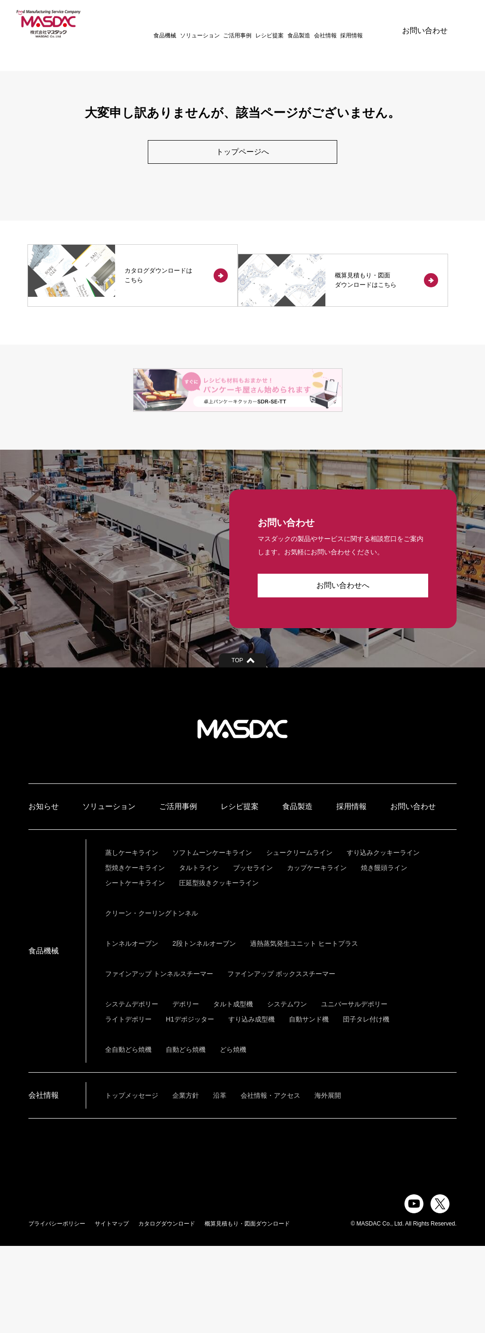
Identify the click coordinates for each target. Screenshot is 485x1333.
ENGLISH (367, 23)
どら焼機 (233, 1136)
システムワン (287, 1091)
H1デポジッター (190, 1106)
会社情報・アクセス (270, 1182)
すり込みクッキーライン (383, 939)
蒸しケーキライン (131, 939)
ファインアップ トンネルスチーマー (159, 1061)
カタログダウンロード (166, 1310)
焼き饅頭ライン (384, 955)
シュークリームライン (299, 939)
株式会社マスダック (242, 816)
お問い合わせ (425, 23)
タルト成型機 (233, 1091)
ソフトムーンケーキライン (212, 939)
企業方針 (185, 1182)
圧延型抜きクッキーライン (219, 970)
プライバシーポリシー (56, 1310)
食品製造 (283, 23)
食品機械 (149, 23)
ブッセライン (253, 955)
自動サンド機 (309, 1106)
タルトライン (199, 955)
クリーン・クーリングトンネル (151, 1000)
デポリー (185, 1091)
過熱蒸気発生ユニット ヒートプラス (304, 1030)
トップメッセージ (131, 1182)
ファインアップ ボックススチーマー (281, 1061)
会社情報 (309, 23)
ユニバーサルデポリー (354, 1091)
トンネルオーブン (131, 1030)
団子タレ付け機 (366, 1106)
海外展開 (327, 1182)
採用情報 (335, 23)
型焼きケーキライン (135, 955)
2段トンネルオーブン (204, 1030)
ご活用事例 (221, 23)
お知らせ (43, 893)
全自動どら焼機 (128, 1136)
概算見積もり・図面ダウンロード (247, 1310)
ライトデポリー (128, 1106)
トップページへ (242, 152)
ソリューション (184, 23)
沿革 (219, 1182)
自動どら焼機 (186, 1136)
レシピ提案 (254, 23)
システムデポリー (131, 1091)
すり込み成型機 (251, 1106)
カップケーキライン (317, 955)
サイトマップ (112, 1310)
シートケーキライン (135, 970)
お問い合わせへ (342, 672)
